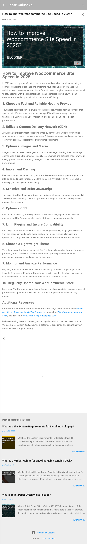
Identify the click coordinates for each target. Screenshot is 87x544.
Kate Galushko (21, 5)
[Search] (83, 5)
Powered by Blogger (43, 532)
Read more (78, 451)
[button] (83, 14)
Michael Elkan (50, 538)
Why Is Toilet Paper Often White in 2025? (26, 494)
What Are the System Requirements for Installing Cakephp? (38, 426)
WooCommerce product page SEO (39, 315)
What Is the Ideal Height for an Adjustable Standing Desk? (37, 460)
